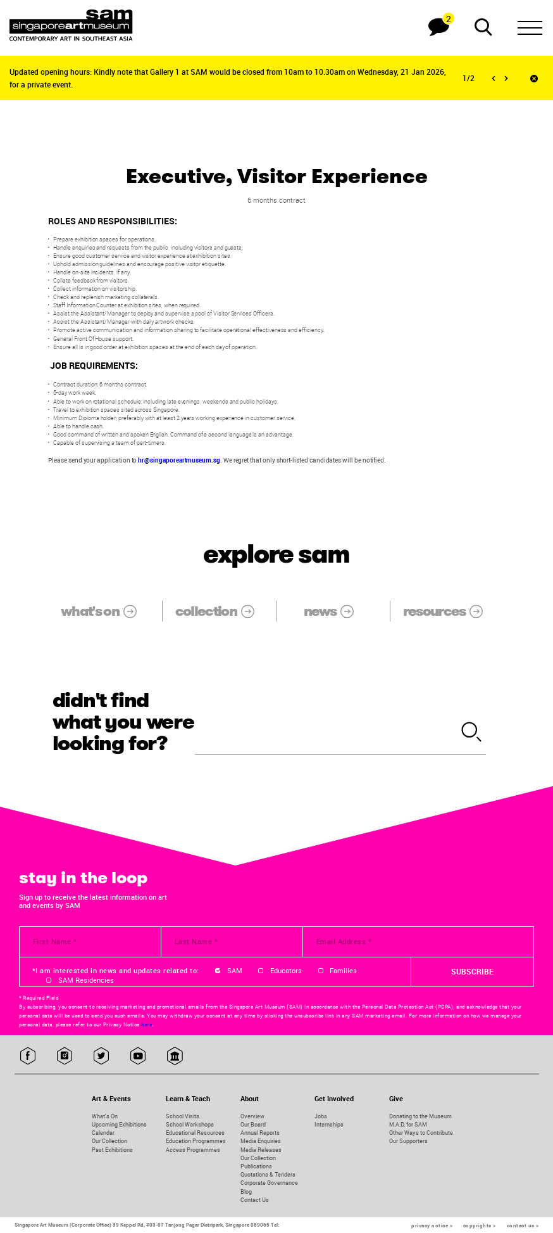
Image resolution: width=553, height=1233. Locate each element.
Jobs (320, 1116)
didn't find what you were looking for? (123, 722)
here (146, 1024)
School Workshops (190, 1124)
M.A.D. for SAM (408, 1124)
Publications (256, 1166)
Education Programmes (196, 1141)
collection (221, 611)
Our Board (253, 1124)
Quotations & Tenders (267, 1174)
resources (450, 611)
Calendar (103, 1132)
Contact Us (254, 1200)
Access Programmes (193, 1150)
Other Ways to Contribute (421, 1132)
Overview (252, 1116)
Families (343, 970)
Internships (329, 1124)
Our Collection (109, 1141)
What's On (105, 1116)
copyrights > (479, 1225)
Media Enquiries (260, 1141)
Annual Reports (260, 1132)
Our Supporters (408, 1141)
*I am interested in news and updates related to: (115, 970)
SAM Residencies (86, 980)
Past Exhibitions (112, 1150)
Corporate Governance (269, 1183)
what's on (105, 611)
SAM (234, 970)
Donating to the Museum (420, 1116)
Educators (286, 970)
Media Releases (261, 1150)
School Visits (182, 1116)
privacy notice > (431, 1225)
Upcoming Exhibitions (119, 1124)
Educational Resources (195, 1132)
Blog (246, 1191)
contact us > (523, 1225)
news (335, 611)
